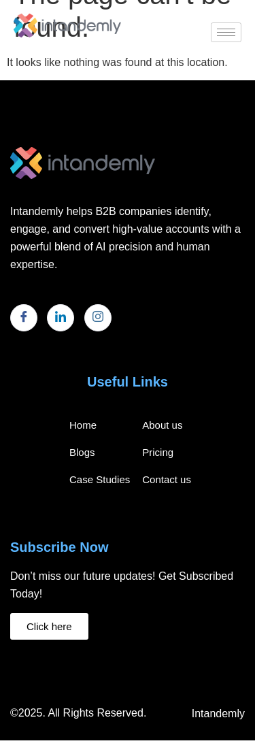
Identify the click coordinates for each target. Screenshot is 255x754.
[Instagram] (98, 317)
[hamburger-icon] (226, 32)
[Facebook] (23, 317)
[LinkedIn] (60, 317)
